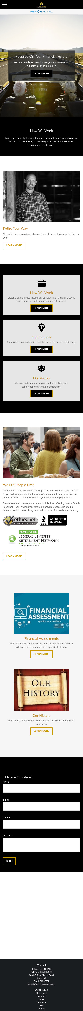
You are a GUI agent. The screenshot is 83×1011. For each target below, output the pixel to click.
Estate (41, 999)
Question (7, 835)
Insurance (41, 1002)
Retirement (41, 993)
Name (6, 782)
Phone (6, 817)
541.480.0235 (44, 969)
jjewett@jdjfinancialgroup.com (41, 984)
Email (6, 799)
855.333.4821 (46, 972)
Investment (41, 996)
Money (41, 1008)
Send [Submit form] (9, 861)
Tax (41, 1005)
